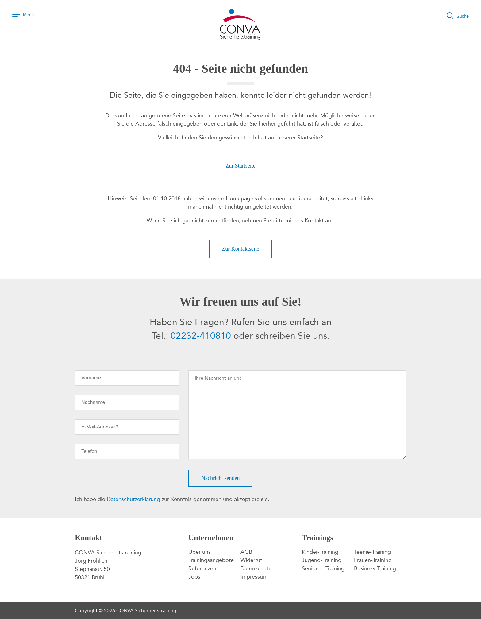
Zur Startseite (240, 166)
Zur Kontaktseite (240, 249)
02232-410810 (201, 335)
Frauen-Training (373, 560)
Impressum (253, 576)
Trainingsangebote (211, 560)
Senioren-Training (323, 568)
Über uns (199, 552)
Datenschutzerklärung (133, 499)
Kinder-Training (320, 552)
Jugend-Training (321, 560)
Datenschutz (255, 568)
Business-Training (375, 568)
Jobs (194, 576)
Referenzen (202, 568)
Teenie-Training (372, 552)
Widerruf (251, 560)
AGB (246, 552)
